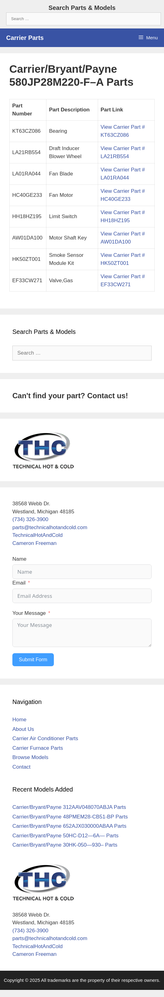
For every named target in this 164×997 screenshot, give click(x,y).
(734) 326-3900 (30, 519)
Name (19, 559)
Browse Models (30, 757)
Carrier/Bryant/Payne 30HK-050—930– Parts (64, 845)
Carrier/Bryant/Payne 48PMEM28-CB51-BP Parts (70, 817)
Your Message (29, 613)
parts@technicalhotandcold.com (49, 527)
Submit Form (33, 659)
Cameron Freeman (34, 543)
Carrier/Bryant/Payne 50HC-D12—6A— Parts (65, 836)
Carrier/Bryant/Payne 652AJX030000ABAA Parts (69, 826)
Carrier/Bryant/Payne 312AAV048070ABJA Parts (69, 807)
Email (19, 583)
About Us (23, 729)
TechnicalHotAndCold (37, 535)
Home (19, 720)
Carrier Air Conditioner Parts (45, 738)
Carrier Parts (25, 37)
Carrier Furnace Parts (37, 748)
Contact (21, 767)
